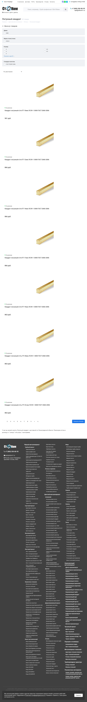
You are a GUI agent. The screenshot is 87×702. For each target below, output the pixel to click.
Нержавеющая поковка (72, 578)
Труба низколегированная (32, 478)
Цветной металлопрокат (52, 494)
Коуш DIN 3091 (29, 669)
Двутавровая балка (31, 535)
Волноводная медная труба (73, 446)
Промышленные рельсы (52, 480)
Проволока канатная (31, 603)
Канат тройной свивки (31, 665)
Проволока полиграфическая (33, 612)
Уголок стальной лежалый (73, 656)
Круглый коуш (49, 446)
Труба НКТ (28, 471)
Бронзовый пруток (51, 598)
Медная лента (70, 458)
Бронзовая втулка (50, 571)
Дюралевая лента (50, 607)
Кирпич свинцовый (71, 511)
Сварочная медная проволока (74, 485)
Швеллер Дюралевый (51, 632)
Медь (67, 444)
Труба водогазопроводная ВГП (34, 460)
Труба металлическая (31, 462)
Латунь (47, 638)
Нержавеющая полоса (72, 581)
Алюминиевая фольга (52, 512)
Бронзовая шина (50, 589)
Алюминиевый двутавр (52, 516)
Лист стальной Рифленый (32, 556)
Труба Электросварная (32, 454)
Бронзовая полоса (51, 577)
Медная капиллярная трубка (73, 456)
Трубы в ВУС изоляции (32, 503)
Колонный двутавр (31, 537)
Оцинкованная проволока (32, 591)
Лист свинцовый (70, 513)
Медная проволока (71, 462)
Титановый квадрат (71, 549)
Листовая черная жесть (32, 569)
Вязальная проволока (31, 584)
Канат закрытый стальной (33, 662)
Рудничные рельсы (51, 484)
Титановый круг (70, 551)
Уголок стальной (30, 542)
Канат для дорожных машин (33, 654)
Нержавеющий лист (71, 599)
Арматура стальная (31, 508)
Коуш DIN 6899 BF (30, 674)
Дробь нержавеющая (72, 567)
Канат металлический (31, 639)
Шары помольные (30, 528)
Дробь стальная (30, 510)
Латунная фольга (50, 659)
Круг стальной (29, 514)
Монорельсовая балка (31, 540)
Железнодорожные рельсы (53, 471)
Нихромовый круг (70, 501)
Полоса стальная (30, 521)
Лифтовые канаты (50, 449)
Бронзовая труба (50, 582)
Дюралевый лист (50, 621)
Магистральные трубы (31, 485)
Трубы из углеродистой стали (33, 480)
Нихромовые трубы (71, 499)
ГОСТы (33, 1)
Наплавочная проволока (32, 588)
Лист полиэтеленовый (72, 646)
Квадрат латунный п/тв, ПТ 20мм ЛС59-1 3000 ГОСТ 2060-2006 (27, 356)
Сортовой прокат (30, 505)
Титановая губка (70, 533)
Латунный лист (50, 668)
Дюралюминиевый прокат (52, 603)
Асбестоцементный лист (32, 579)
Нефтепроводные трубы (32, 487)
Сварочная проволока (31, 633)
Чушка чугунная (70, 639)
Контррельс (49, 473)
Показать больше (78, 421)
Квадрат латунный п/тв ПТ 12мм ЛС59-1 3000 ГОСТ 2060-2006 (27, 159)
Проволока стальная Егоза (33, 618)
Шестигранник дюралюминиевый (51, 635)
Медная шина (70, 469)
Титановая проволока (72, 539)
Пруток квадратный (31, 524)
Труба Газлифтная (30, 496)
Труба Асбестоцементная (32, 464)
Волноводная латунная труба (53, 641)
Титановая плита (70, 535)
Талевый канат (50, 461)
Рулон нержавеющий (72, 617)
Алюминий (48, 497)
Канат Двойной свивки (32, 646)
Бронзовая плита (50, 575)
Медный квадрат (70, 472)
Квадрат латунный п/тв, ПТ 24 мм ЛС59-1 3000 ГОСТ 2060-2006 (27, 405)
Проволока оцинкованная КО (33, 609)
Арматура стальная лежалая (74, 652)
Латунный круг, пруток (52, 666)
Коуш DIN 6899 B (30, 671)
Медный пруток (70, 478)
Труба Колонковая (30, 494)
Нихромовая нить (70, 494)
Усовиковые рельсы (51, 491)
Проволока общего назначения (34, 607)
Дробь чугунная (70, 629)
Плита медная (70, 483)
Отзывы (46, 1)
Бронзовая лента (50, 573)
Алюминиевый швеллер (52, 535)
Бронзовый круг (50, 593)
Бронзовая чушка (50, 587)
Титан (67, 522)
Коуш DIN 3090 (29, 667)
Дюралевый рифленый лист (53, 625)
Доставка (27, 1)
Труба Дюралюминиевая (52, 628)
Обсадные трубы (30, 476)
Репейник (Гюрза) (30, 631)
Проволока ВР (29, 593)
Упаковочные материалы (73, 670)
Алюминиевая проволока (52, 507)
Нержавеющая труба (72, 592)
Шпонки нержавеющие (72, 624)
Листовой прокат (30, 549)
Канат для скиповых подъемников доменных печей (34, 657)
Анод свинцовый (70, 506)
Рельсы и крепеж (50, 468)
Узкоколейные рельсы (52, 489)
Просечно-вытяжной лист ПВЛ (34, 560)
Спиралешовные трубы (32, 489)
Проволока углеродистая (32, 626)
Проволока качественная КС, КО (34, 605)
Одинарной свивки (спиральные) (51, 452)
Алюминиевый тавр (51, 530)
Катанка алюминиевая (52, 543)
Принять (78, 695)
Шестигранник (29, 530)
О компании (21, 1)
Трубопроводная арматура (73, 662)
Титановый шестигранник (73, 558)
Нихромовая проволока (72, 497)
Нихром (68, 490)
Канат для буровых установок (33, 648)
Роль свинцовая (70, 515)
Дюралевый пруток (51, 623)
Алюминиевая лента (51, 499)
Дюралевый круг (50, 619)
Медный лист (69, 476)
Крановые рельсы (50, 475)
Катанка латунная (50, 643)
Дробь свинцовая (70, 508)
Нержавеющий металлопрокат (70, 564)
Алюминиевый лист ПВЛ (52, 525)
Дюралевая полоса (51, 612)
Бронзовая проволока (51, 580)
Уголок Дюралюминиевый (53, 630)
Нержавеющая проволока (73, 583)
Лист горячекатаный (31, 551)
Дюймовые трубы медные (73, 449)
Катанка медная (70, 451)
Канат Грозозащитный (32, 643)
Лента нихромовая (71, 492)
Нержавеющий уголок (72, 606)
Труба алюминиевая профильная (51, 559)
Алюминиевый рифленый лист (54, 528)
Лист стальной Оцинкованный (34, 563)
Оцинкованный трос (51, 455)
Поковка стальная (30, 519)
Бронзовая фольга (50, 584)
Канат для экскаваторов (32, 660)
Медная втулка (70, 453)
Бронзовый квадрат (51, 591)
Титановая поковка (71, 537)
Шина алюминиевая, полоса (53, 566)
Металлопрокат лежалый (73, 649)
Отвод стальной (70, 664)
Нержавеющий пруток (72, 601)
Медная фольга (70, 467)
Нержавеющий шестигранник (74, 611)
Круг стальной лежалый (72, 654)
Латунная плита (50, 650)
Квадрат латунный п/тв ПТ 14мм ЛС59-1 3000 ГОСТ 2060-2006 (27, 209)
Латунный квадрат (51, 663)
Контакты (52, 1)
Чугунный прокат (70, 626)
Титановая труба (70, 542)
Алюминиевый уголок (52, 532)
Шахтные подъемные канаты (53, 466)
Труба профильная (30, 451)
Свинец (68, 504)
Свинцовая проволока (72, 517)
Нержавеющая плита (72, 576)
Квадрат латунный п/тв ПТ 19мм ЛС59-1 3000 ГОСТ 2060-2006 (27, 307)
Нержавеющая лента (72, 574)
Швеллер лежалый (71, 659)
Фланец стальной (70, 667)
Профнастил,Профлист (32, 558)
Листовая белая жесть (31, 571)
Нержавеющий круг (71, 597)
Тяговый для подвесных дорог (54, 464)
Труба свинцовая (70, 520)
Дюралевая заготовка (51, 605)
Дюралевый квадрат (51, 616)
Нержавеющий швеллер (73, 609)
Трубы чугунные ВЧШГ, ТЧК (73, 636)
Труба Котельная (30, 473)
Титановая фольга (71, 544)
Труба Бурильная (30, 482)
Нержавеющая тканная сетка (74, 589)
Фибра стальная (30, 526)
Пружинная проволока (32, 628)
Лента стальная (30, 517)
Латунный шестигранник (52, 670)
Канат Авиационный (31, 641)
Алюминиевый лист (51, 523)
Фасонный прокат (30, 533)
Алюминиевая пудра (71, 644)
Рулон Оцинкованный (31, 577)
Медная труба (69, 465)
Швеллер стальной (31, 544)
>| (37, 421)
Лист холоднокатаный (31, 553)
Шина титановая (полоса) (73, 560)
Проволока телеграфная (32, 620)
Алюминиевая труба (51, 510)
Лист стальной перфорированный (31, 566)
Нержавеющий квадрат (72, 594)
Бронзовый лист (50, 596)
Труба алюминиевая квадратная (51, 556)
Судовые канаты (50, 459)
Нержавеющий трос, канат (73, 604)
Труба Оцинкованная (31, 469)
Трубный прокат (29, 447)
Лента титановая (70, 527)
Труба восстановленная (32, 498)
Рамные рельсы (50, 482)
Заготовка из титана (71, 524)
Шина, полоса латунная (52, 673)
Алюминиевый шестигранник (54, 537)
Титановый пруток (71, 555)
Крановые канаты (50, 444)
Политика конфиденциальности (35, 695)
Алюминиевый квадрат (52, 519)
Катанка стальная (30, 586)
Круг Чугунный (70, 631)
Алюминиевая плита (51, 501)
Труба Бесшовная (30, 449)
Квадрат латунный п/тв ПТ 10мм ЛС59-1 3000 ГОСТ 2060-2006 (27, 110)
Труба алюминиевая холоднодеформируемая (52, 563)
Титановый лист (70, 553)
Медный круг (69, 474)
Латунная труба (50, 657)
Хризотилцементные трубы (33, 466)
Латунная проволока (51, 652)
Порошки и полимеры (72, 641)
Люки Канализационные (73, 634)
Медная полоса (70, 460)
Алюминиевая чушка (51, 514)
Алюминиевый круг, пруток (53, 521)
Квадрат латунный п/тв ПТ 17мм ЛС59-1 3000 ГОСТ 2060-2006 (27, 258)
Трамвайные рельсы (51, 487)
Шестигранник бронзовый (53, 600)
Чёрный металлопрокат (32, 444)
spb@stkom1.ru (80, 10)
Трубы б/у (28, 501)
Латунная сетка (50, 654)
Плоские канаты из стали (52, 457)
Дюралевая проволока (52, 614)
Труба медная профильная (73, 488)
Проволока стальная (31, 582)
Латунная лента (50, 648)
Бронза (47, 568)
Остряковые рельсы (51, 478)
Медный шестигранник (72, 481)
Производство (39, 1)
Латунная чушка (50, 661)
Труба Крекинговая (31, 492)
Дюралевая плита (50, 609)
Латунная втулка (50, 645)
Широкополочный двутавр (33, 546)
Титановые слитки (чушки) (73, 546)
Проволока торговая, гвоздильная (31, 623)
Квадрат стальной (30, 512)
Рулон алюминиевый (51, 545)
